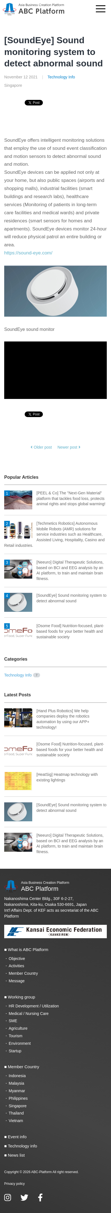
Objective (17, 958)
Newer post (68, 447)
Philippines (18, 1098)
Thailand (16, 1113)
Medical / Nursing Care (28, 1013)
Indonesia (17, 1076)
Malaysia (16, 1083)
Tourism (15, 1036)
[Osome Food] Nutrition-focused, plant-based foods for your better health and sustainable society (54, 631)
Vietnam (16, 1120)
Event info (17, 1136)
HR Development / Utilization (34, 1006)
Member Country (23, 973)
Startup (15, 1051)
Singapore (18, 1106)
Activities (16, 966)
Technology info (22, 1146)
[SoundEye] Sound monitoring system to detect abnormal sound (53, 51)
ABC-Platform (41, 1172)
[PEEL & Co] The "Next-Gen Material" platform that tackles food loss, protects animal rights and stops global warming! (54, 498)
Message (17, 981)
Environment (20, 1043)
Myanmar (17, 1091)
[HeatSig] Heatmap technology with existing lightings (51, 777)
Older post (41, 447)
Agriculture (18, 1028)
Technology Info (61, 77)
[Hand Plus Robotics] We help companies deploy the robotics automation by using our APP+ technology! (46, 719)
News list (16, 1155)
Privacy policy (14, 1184)
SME (13, 1021)
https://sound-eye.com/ (28, 253)
